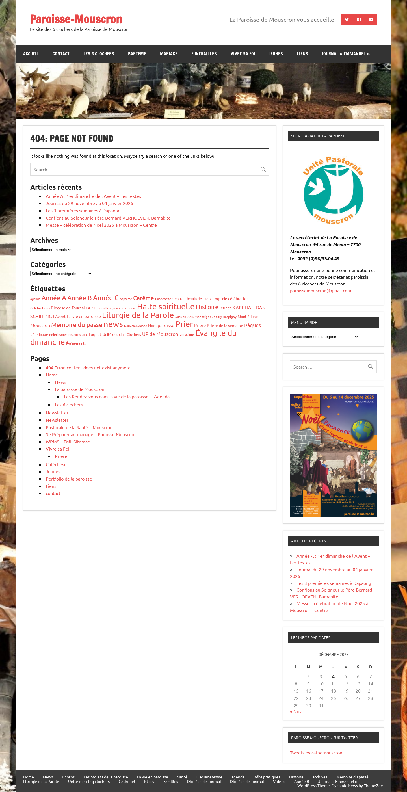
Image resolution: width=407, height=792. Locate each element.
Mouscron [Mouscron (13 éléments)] (40, 325)
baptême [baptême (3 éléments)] (126, 299)
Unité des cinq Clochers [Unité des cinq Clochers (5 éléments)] (122, 334)
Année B (301, 781)
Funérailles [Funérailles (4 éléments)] (102, 308)
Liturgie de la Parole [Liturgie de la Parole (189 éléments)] (138, 315)
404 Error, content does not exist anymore (88, 367)
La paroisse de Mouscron (79, 389)
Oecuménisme (209, 777)
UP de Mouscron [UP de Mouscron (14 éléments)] (160, 334)
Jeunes (53, 471)
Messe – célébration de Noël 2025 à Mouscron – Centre (101, 225)
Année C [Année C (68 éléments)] (106, 297)
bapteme (137, 54)
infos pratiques (267, 777)
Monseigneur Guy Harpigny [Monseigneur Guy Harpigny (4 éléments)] (216, 316)
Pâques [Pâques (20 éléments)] (252, 325)
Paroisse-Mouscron (76, 19)
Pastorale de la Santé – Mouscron (79, 427)
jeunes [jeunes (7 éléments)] (225, 307)
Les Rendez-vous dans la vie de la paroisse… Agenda (117, 396)
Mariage (168, 54)
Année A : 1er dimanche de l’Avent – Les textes (93, 196)
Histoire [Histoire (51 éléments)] (207, 306)
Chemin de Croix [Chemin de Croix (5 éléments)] (198, 298)
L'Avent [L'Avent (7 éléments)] (59, 316)
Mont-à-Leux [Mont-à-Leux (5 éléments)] (248, 316)
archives (320, 777)
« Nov (296, 711)
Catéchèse (56, 464)
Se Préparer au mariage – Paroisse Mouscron (91, 434)
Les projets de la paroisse (106, 777)
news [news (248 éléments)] (113, 324)
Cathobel (127, 781)
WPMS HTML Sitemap (68, 441)
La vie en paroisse (152, 777)
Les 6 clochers (98, 54)
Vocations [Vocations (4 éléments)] (186, 334)
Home (52, 374)
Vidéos (279, 781)
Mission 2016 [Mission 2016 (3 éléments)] (184, 316)
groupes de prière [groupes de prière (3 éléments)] (124, 308)
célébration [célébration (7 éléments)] (238, 298)
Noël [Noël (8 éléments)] (152, 325)
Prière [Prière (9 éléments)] (200, 325)
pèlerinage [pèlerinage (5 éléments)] (39, 334)
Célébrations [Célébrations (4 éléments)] (40, 308)
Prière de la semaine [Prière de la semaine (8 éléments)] (225, 325)
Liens (302, 54)
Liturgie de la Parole (41, 781)
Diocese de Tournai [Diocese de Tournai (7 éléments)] (68, 307)
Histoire (296, 777)
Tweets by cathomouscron (316, 752)
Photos (68, 777)
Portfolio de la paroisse (69, 478)
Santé (182, 777)
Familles (170, 781)
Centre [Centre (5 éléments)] (177, 298)
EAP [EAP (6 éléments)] (89, 307)
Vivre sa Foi (243, 54)
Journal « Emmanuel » (346, 54)
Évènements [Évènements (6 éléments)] (76, 343)
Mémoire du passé (352, 777)
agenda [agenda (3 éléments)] (35, 299)
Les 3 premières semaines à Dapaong (83, 210)
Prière (61, 456)
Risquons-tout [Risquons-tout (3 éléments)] (77, 334)
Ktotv (149, 781)
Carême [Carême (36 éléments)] (143, 297)
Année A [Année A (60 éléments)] (54, 297)
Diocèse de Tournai (204, 781)
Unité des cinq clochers (89, 781)
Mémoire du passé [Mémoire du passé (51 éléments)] (76, 324)
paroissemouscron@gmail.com (320, 290)
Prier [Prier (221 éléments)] (184, 324)
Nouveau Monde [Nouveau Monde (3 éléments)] (135, 325)
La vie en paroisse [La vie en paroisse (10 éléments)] (84, 316)
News (60, 382)
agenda (237, 777)
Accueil (31, 54)
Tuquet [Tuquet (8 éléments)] (94, 334)
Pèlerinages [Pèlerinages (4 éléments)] (58, 334)
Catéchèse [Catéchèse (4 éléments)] (163, 299)
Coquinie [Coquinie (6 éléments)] (220, 298)
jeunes (276, 54)
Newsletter (57, 412)
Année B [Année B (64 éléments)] (79, 297)
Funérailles (204, 54)
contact (61, 54)
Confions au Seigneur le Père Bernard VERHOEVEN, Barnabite (108, 217)
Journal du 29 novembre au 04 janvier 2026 (89, 203)
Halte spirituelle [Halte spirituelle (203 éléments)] (166, 306)
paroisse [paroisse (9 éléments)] (166, 325)
